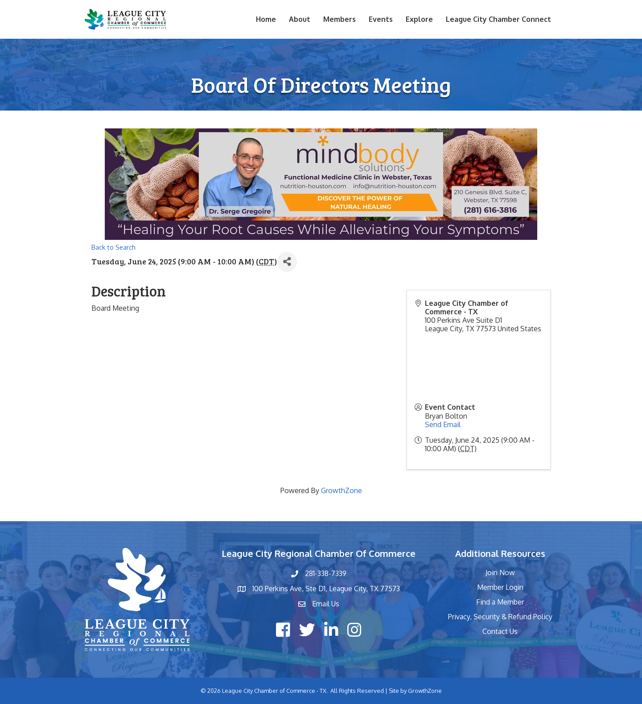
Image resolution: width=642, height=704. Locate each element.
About (299, 19)
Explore (419, 19)
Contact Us (500, 631)
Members (339, 19)
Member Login (500, 587)
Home (266, 19)
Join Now (500, 572)
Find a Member (500, 601)
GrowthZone (341, 490)
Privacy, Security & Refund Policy (500, 616)
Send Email (443, 424)
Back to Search (113, 247)
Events (381, 19)
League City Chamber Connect (498, 19)
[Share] (287, 262)
